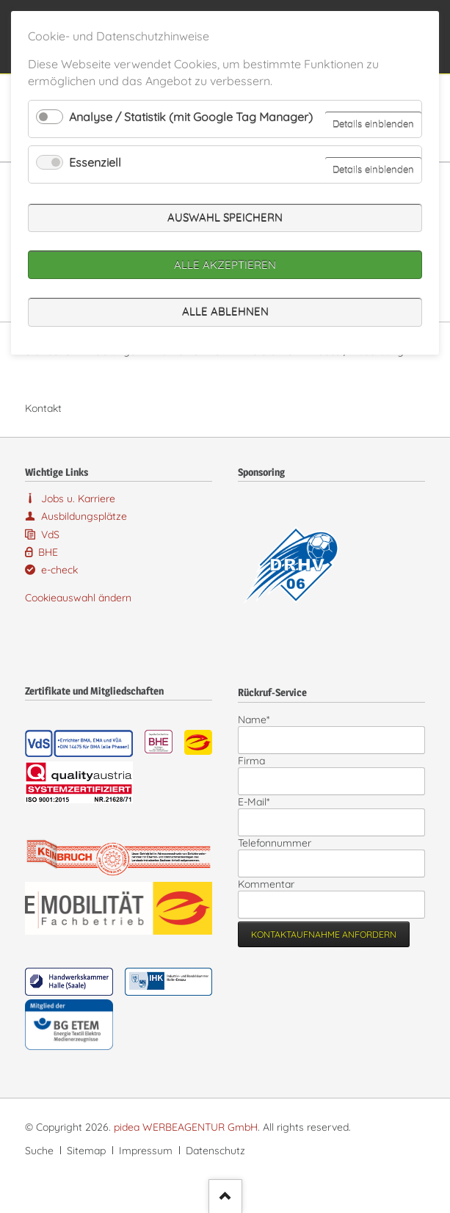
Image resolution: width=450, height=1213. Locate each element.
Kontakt (43, 408)
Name (260, 719)
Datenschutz (215, 1150)
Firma (251, 760)
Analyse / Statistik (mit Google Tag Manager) (191, 116)
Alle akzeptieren (225, 265)
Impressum (146, 1150)
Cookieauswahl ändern (78, 597)
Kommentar (266, 884)
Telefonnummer (274, 843)
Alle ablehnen (225, 312)
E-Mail (260, 801)
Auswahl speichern (225, 218)
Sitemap (86, 1150)
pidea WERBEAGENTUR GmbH (186, 1127)
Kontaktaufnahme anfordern (323, 934)
